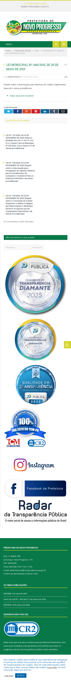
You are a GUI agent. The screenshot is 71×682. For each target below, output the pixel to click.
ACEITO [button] (20, 675)
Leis (65, 77)
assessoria (8, 646)
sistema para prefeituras (39, 642)
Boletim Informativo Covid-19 (35, 6)
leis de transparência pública (30, 649)
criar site (21, 642)
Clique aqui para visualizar (22, 95)
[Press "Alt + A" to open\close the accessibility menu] (67, 344)
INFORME (7, 593)
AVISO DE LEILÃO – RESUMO (15, 599)
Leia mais (51, 667)
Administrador (13, 77)
